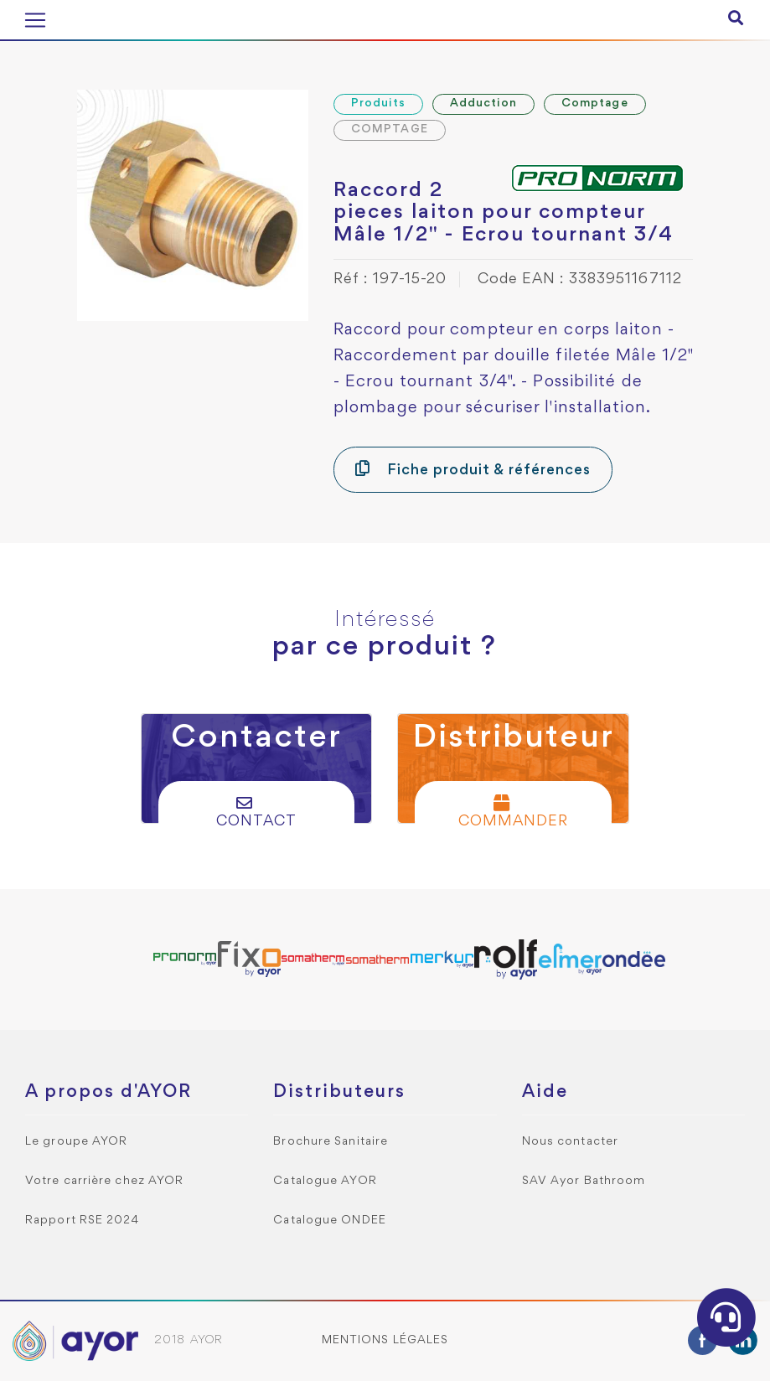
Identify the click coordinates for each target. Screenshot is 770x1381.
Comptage (594, 103)
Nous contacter (570, 1141)
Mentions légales (385, 1340)
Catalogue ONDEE (329, 1220)
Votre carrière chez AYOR (104, 1181)
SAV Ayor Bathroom (584, 1181)
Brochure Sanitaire (330, 1141)
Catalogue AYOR (324, 1181)
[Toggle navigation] (35, 20)
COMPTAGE (389, 129)
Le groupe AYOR (76, 1141)
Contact (256, 811)
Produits (378, 103)
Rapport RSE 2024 (82, 1220)
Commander (513, 811)
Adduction (483, 103)
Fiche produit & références (473, 469)
